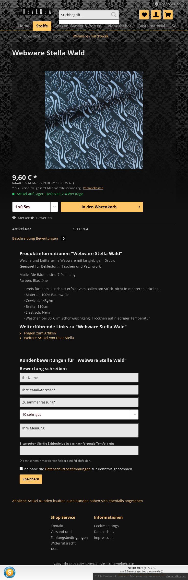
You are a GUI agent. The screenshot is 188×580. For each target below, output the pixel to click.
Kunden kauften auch (57, 500)
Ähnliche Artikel (25, 500)
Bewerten (41, 217)
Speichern (31, 479)
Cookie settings (106, 525)
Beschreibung (23, 238)
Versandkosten (93, 188)
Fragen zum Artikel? (38, 333)
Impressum (103, 537)
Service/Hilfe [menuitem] (168, 4)
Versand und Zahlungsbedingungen (69, 534)
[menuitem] (89, 17)
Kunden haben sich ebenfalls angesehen (109, 500)
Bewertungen (51, 238)
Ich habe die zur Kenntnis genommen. (78, 469)
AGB (54, 549)
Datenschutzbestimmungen (68, 469)
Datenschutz (104, 531)
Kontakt (57, 525)
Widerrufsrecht (63, 543)
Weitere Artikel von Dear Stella (47, 337)
